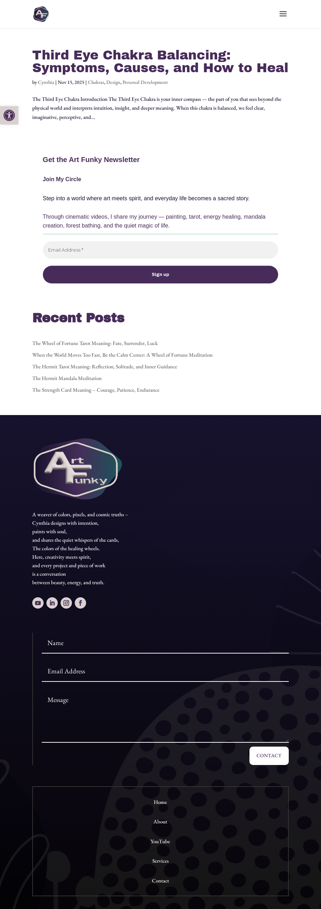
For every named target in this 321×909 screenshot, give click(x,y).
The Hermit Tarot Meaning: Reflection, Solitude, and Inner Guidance (104, 366)
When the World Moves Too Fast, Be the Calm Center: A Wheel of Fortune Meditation (122, 354)
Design (113, 82)
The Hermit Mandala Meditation (67, 378)
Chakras (96, 82)
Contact (269, 755)
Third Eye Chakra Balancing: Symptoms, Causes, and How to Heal (160, 61)
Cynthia (46, 82)
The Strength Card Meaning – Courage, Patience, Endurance (95, 389)
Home (160, 802)
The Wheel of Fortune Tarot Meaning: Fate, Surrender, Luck (95, 343)
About (160, 821)
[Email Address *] (160, 250)
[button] (9, 115)
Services (160, 860)
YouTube (160, 841)
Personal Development (145, 82)
